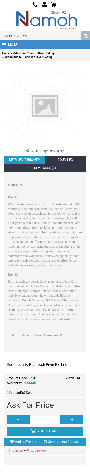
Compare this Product (63, 442)
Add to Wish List (26, 442)
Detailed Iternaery (24, 159)
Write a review (36, 451)
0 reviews (16, 451)
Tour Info (65, 159)
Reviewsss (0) (45, 168)
